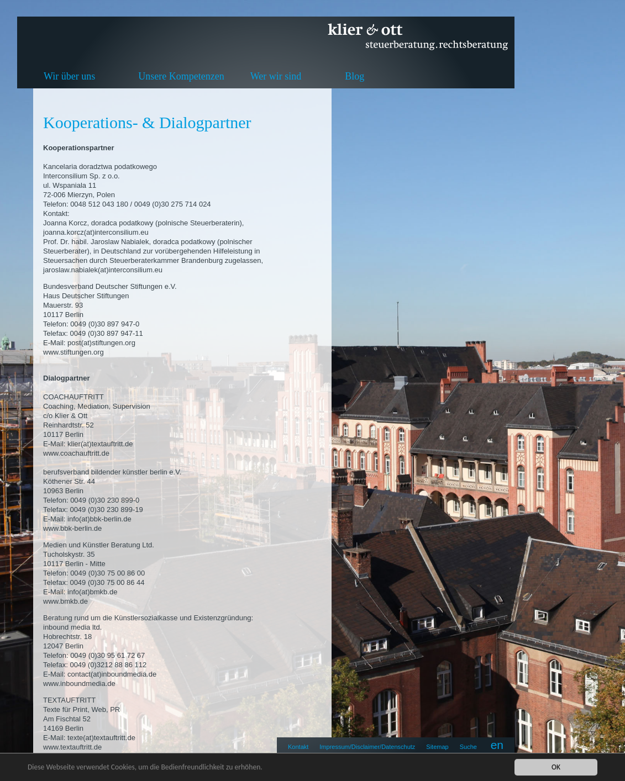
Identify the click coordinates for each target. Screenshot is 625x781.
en (497, 744)
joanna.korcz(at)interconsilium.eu (96, 232)
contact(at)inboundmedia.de (111, 674)
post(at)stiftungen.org (101, 343)
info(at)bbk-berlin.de (99, 519)
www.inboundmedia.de (79, 683)
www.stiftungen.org (73, 352)
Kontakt (298, 746)
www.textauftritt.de (72, 747)
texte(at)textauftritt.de (101, 737)
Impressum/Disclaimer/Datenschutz (367, 746)
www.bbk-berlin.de (72, 528)
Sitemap (437, 746)
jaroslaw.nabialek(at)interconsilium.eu (102, 270)
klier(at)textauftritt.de (100, 444)
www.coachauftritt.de (76, 453)
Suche (468, 746)
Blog (354, 76)
